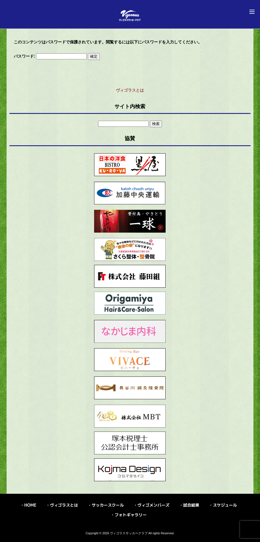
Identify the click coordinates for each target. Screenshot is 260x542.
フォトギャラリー (131, 514)
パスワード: (50, 56)
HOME (30, 505)
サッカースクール (108, 505)
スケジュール (225, 505)
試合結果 (191, 505)
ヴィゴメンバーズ (154, 505)
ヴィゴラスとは (130, 90)
